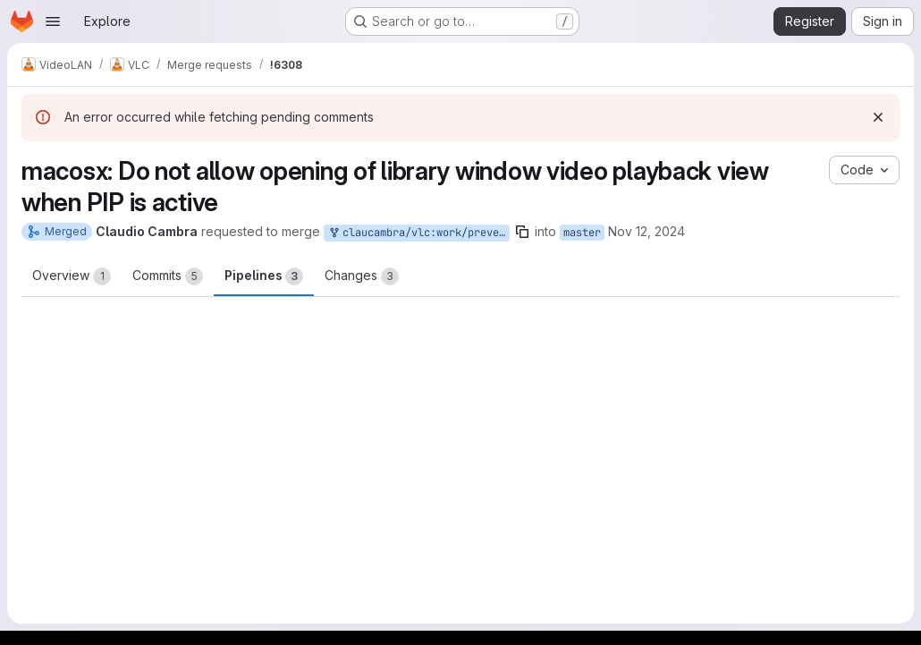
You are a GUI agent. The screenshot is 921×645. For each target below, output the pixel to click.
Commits (167, 276)
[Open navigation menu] (52, 21)
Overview (71, 276)
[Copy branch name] (522, 231)
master (582, 232)
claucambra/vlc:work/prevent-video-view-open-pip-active (418, 233)
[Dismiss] (878, 117)
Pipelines (263, 276)
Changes (362, 276)
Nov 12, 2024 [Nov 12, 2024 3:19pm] (646, 231)
